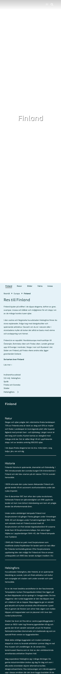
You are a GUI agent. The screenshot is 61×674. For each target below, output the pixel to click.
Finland (8, 286)
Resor (19, 286)
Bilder (29, 286)
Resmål (7, 293)
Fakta (40, 286)
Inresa (50, 286)
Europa (17, 293)
